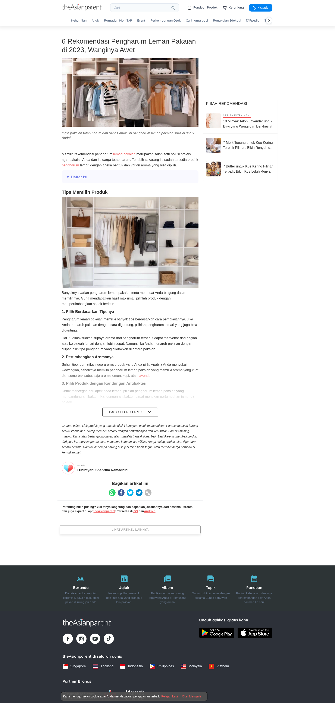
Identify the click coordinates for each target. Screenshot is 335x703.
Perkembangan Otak (165, 20)
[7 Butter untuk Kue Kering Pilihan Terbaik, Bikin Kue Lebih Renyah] (240, 167)
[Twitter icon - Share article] (130, 491)
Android (150, 510)
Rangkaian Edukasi (227, 20)
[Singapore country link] (74, 665)
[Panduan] (254, 587)
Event (141, 20)
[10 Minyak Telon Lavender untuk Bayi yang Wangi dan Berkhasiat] (240, 119)
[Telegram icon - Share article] (139, 491)
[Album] (167, 587)
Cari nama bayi (197, 20)
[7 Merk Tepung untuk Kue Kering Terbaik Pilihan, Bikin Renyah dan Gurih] (240, 143)
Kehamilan (79, 20)
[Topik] (211, 587)
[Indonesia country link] (131, 665)
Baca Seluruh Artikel (130, 410)
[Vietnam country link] (219, 665)
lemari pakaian (124, 153)
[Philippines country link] (162, 665)
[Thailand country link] (103, 665)
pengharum (70, 164)
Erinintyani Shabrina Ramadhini (102, 468)
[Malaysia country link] (191, 665)
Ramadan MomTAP (118, 20)
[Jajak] (124, 587)
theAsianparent (104, 510)
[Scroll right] (269, 20)
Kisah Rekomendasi (226, 102)
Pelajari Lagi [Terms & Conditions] (169, 696)
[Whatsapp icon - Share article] (112, 491)
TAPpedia (252, 20)
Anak (95, 20)
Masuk (260, 7)
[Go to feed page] (82, 9)
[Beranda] (81, 587)
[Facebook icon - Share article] (121, 491)
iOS (135, 510)
